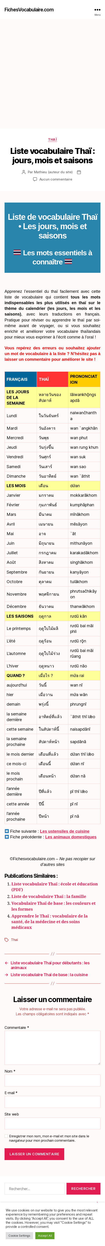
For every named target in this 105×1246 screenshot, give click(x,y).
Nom (10, 1071)
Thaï (52, 139)
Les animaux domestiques (71, 837)
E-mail (11, 1093)
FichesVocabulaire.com (29, 9)
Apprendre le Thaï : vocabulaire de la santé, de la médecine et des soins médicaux (49, 922)
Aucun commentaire (55, 179)
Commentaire (17, 1028)
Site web (12, 1114)
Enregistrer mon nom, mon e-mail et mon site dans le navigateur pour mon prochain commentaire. (49, 1138)
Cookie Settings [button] (19, 1235)
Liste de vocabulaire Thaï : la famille (48, 896)
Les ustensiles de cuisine (65, 831)
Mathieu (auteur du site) (53, 172)
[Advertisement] (52, 73)
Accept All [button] (45, 1235)
